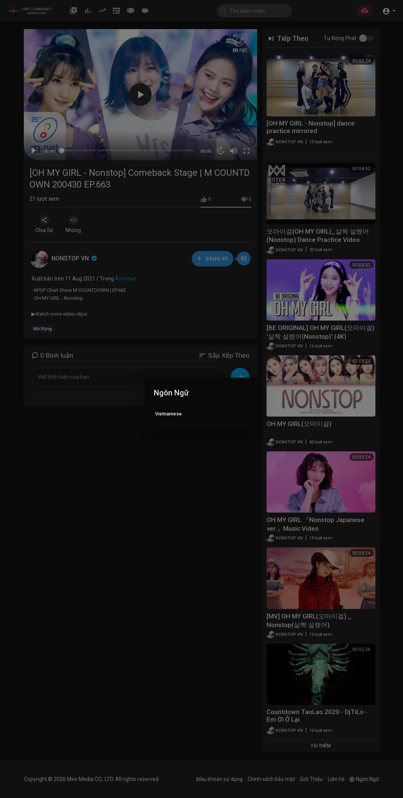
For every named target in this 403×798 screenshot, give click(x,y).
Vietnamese (168, 414)
